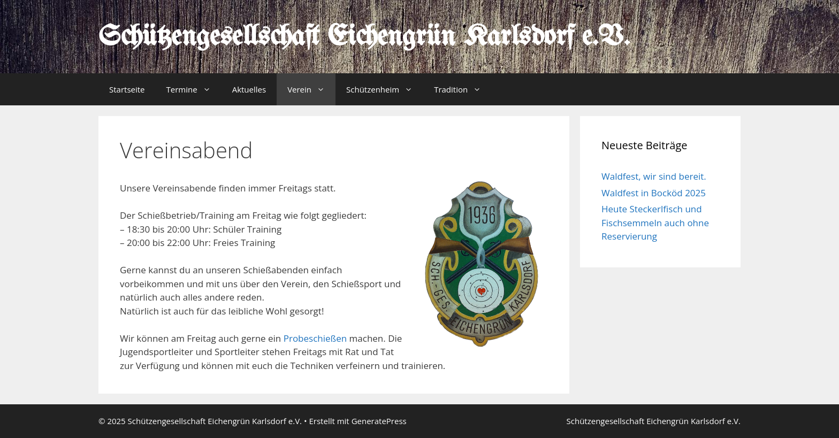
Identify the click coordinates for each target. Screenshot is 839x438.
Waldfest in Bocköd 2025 (653, 193)
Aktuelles (249, 89)
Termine (194, 89)
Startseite (127, 89)
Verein (311, 89)
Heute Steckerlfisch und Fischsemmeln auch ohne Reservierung (655, 222)
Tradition (463, 89)
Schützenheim (384, 89)
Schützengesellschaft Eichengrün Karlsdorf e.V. (364, 37)
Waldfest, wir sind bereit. (653, 176)
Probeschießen (315, 338)
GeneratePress (379, 421)
